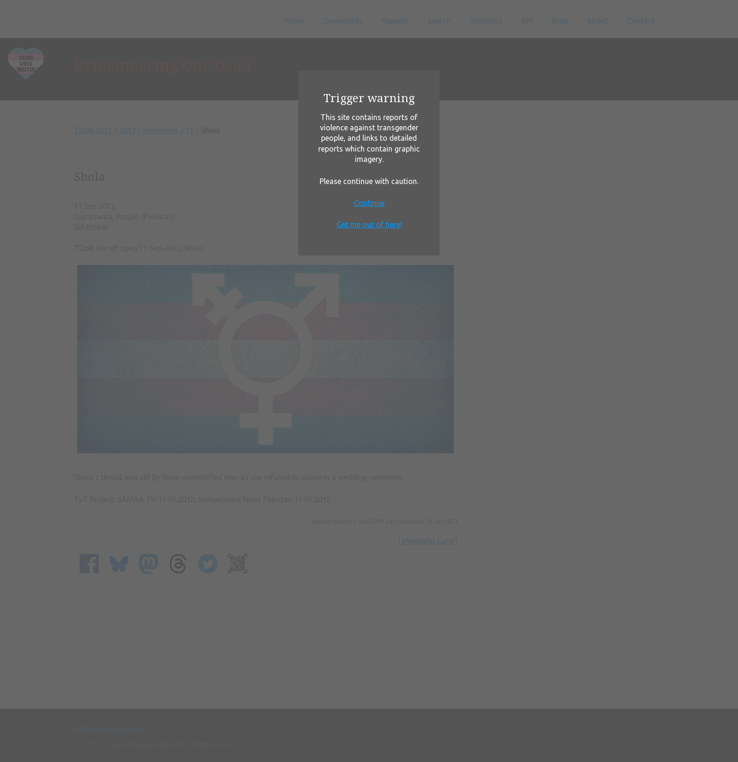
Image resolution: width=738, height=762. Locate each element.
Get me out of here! (369, 224)
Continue (369, 203)
